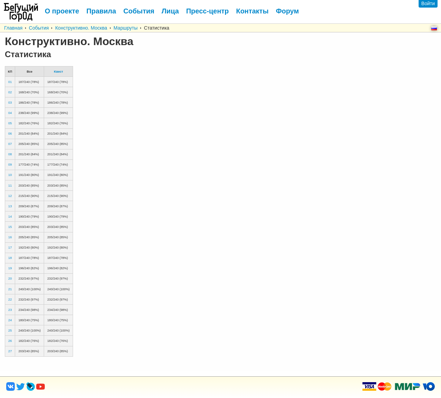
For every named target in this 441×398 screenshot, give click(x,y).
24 (10, 320)
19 (10, 268)
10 (10, 175)
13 (10, 206)
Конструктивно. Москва (81, 28)
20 (10, 278)
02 (10, 92)
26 (10, 341)
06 (10, 133)
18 (10, 258)
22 (10, 299)
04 (10, 113)
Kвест (58, 71)
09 (10, 164)
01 (10, 82)
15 (10, 227)
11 (10, 185)
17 (10, 247)
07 (10, 144)
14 (10, 216)
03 (10, 102)
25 (10, 330)
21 (10, 289)
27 (10, 351)
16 (10, 237)
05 (10, 123)
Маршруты (126, 28)
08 (10, 154)
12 (10, 196)
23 (10, 310)
